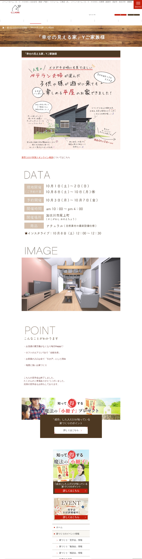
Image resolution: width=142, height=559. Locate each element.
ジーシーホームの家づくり (122, 176)
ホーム (112, 124)
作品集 (115, 189)
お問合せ (121, 11)
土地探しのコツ (119, 169)
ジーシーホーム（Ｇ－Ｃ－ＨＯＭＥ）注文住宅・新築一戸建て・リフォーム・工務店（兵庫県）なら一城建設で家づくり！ (47, 2)
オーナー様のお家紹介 (122, 195)
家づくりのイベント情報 (121, 131)
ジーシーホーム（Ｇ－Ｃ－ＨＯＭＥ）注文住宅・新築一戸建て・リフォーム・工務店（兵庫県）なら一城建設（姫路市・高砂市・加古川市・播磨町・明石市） (66, 550)
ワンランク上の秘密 (118, 214)
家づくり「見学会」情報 (124, 137)
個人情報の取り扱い (118, 281)
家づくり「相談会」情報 (124, 150)
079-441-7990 (92, 11)
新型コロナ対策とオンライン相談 (18, 157)
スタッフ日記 (118, 255)
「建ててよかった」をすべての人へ (125, 228)
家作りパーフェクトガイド (122, 201)
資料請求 (134, 11)
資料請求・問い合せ (118, 262)
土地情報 (113, 163)
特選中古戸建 (118, 157)
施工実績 (113, 182)
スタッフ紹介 (115, 249)
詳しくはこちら (47, 430)
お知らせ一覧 (115, 268)
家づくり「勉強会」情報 (124, 144)
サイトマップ (115, 288)
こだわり (106, 21)
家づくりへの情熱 (120, 236)
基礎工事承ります (120, 243)
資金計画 (59, 21)
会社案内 (113, 221)
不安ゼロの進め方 (120, 208)
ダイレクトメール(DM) (120, 275)
